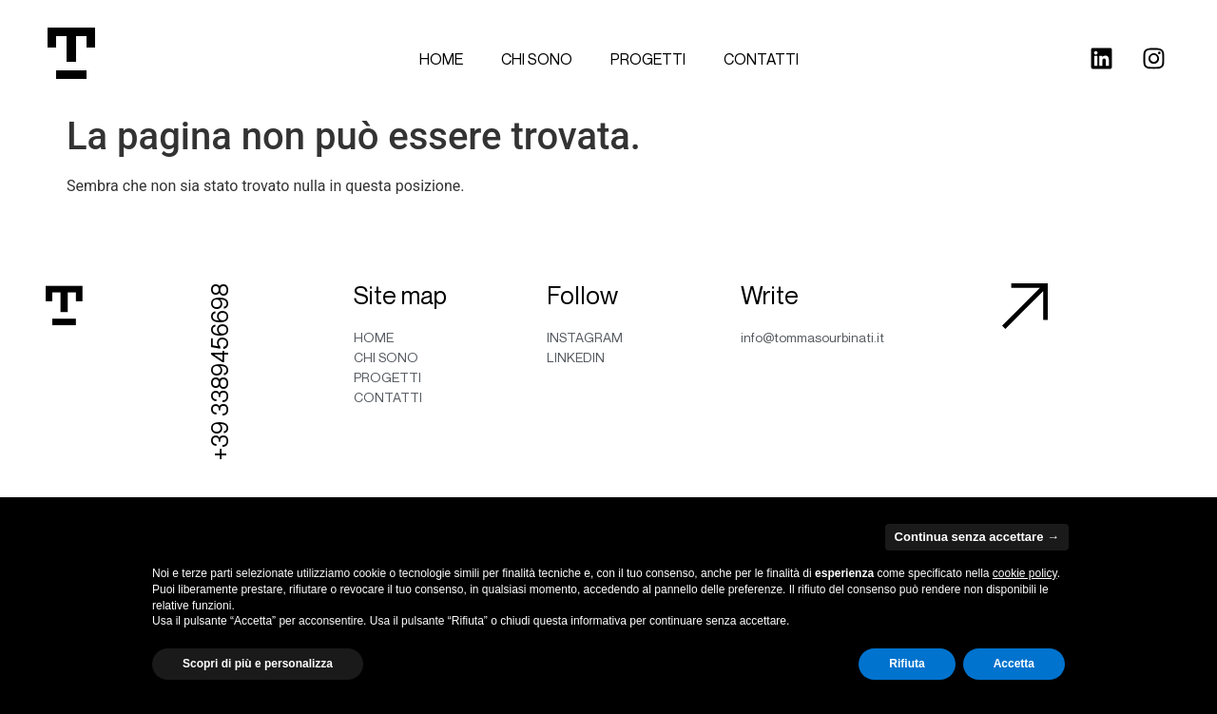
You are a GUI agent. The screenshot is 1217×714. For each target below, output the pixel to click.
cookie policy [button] (1025, 573)
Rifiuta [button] (906, 663)
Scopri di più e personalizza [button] (258, 663)
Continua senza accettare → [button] (977, 537)
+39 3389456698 (219, 371)
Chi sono (536, 58)
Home (441, 58)
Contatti (761, 58)
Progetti (648, 58)
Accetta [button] (1014, 663)
